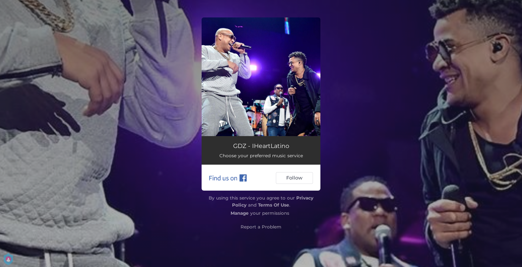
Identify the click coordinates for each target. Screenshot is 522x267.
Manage (240, 213)
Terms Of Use (273, 205)
